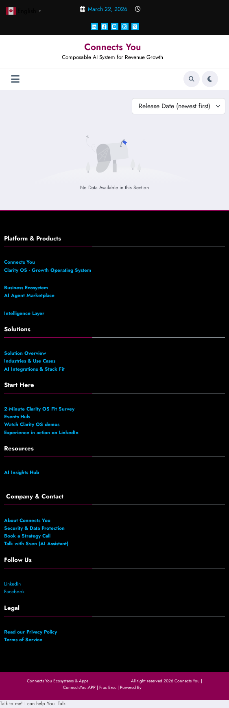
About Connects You (27, 520)
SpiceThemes (154, 687)
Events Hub (17, 416)
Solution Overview (25, 353)
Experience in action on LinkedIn (42, 432)
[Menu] (15, 79)
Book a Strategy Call (28, 536)
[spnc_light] (210, 79)
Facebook (14, 591)
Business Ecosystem (26, 287)
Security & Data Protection (35, 528)
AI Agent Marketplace (29, 295)
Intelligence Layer (24, 313)
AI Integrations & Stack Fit (36, 369)
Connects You (112, 46)
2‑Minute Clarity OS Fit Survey (39, 409)
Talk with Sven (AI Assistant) (36, 543)
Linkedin (12, 584)
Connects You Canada (109, 681)
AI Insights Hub (21, 472)
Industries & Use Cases (29, 361)
